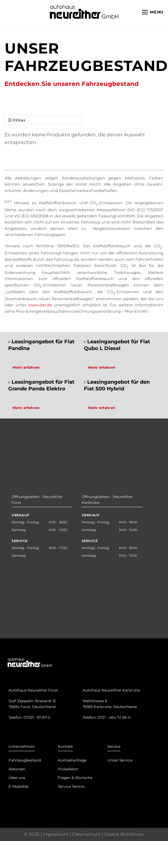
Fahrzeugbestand (25, 760)
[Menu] (152, 12)
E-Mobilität (19, 786)
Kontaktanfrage (72, 760)
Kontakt (65, 746)
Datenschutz (86, 834)
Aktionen (17, 769)
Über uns (17, 777)
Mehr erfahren (26, 367)
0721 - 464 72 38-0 (114, 717)
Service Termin (71, 786)
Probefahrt (68, 769)
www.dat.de (40, 305)
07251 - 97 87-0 (36, 717)
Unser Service (119, 760)
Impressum (55, 834)
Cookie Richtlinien (124, 834)
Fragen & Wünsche (75, 777)
